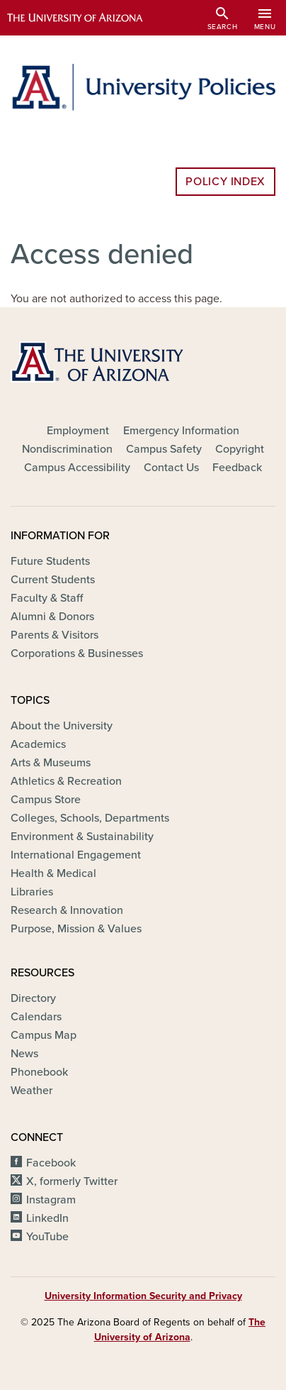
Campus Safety (164, 449)
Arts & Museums (51, 763)
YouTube (47, 1237)
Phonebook (39, 1072)
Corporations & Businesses (77, 653)
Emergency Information (181, 431)
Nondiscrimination (67, 449)
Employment (78, 431)
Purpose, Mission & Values (76, 929)
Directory (33, 998)
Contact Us (171, 467)
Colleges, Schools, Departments (90, 818)
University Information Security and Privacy (143, 1296)
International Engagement (76, 855)
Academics (38, 744)
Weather (31, 1090)
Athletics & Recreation (66, 781)
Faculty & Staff (47, 598)
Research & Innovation (67, 910)
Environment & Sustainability (82, 836)
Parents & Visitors (54, 635)
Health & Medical (53, 873)
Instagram (51, 1200)
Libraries (32, 892)
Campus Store (46, 800)
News (24, 1054)
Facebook (51, 1163)
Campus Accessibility (77, 467)
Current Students (53, 580)
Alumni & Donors (52, 616)
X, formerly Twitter (72, 1181)
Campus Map (43, 1035)
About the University (62, 726)
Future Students (50, 561)
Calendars (36, 1017)
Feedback (237, 467)
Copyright (239, 449)
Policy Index (225, 182)
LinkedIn (47, 1218)
